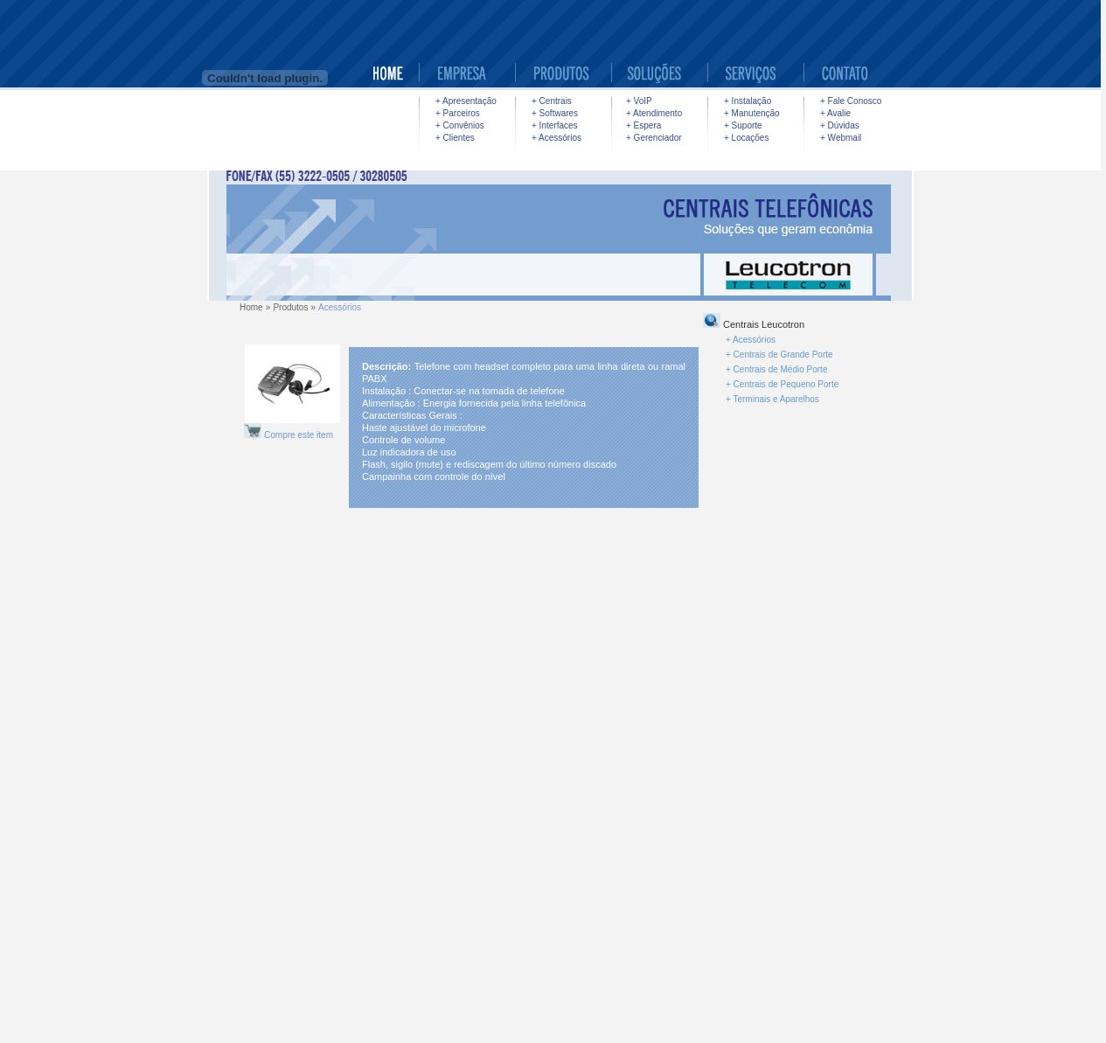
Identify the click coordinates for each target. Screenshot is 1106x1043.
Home (251, 307)
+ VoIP (639, 101)
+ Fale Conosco (850, 101)
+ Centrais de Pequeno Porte (782, 384)
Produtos (290, 307)
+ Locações (746, 138)
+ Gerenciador (654, 138)
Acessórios (339, 307)
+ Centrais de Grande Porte (779, 354)
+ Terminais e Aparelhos (772, 399)
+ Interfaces (555, 125)
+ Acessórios (556, 138)
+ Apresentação (466, 101)
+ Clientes (455, 138)
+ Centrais (552, 101)
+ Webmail (840, 138)
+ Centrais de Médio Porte (776, 369)
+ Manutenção (752, 113)
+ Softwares (555, 113)
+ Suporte (743, 125)
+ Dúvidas (839, 125)
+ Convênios (459, 125)
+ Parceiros (457, 113)
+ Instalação (747, 101)
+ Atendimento (654, 113)
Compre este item (298, 435)
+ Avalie (835, 113)
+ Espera (643, 125)
